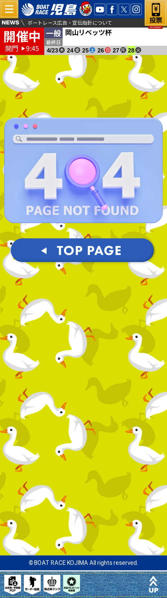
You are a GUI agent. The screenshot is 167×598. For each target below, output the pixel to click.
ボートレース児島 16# (57, 9)
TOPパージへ (83, 254)
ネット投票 (155, 17)
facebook (112, 9)
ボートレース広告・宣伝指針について (69, 22)
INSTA (136, 9)
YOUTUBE (99, 9)
